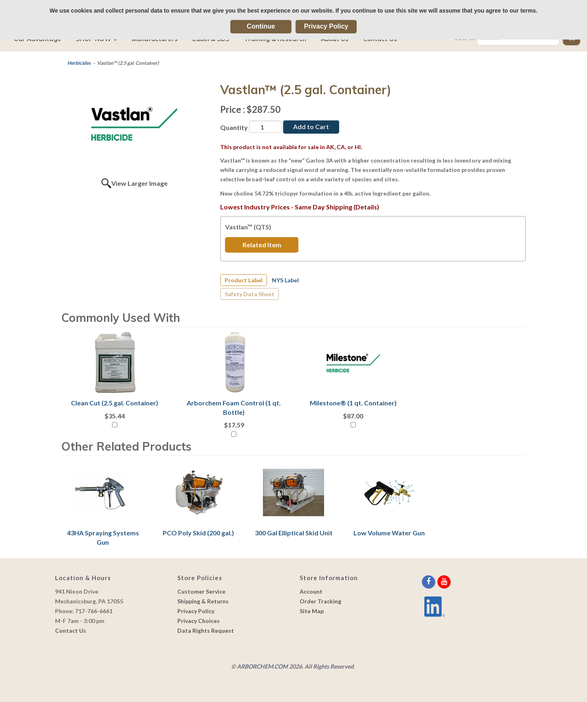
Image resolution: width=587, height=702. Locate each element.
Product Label (244, 280)
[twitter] (436, 581)
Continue (261, 26)
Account (311, 591)
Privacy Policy (326, 26)
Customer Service (201, 591)
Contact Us (70, 630)
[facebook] (429, 581)
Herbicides (78, 63)
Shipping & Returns (203, 601)
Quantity (234, 127)
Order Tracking (320, 601)
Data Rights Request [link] (205, 630)
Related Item (262, 245)
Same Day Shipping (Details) (337, 207)
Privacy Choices (198, 620)
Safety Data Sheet (249, 293)
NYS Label (285, 280)
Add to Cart (311, 126)
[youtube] (443, 581)
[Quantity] (265, 127)
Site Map (312, 610)
